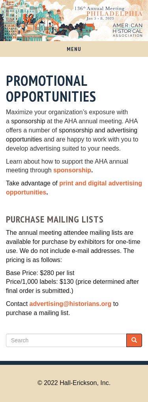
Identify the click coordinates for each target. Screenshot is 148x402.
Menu (74, 49)
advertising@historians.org (71, 303)
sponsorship (72, 170)
